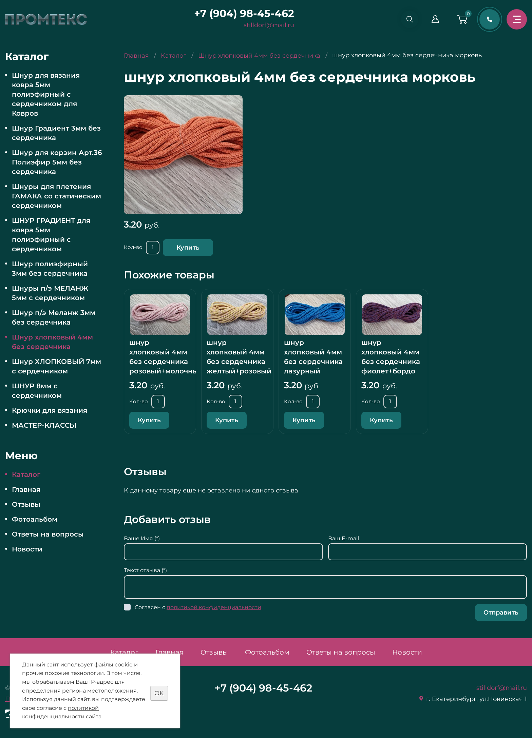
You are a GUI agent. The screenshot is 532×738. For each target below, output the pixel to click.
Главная (26, 489)
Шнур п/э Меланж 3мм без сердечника (53, 317)
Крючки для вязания (49, 410)
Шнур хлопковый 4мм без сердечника (52, 342)
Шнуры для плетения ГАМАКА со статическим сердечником (56, 196)
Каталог (26, 474)
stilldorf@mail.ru (267, 25)
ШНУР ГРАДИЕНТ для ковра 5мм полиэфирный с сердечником (51, 234)
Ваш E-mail (343, 538)
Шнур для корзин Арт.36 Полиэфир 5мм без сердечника (57, 162)
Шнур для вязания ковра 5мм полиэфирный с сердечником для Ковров (46, 94)
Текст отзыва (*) (145, 570)
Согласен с (198, 607)
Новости (27, 549)
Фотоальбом (34, 519)
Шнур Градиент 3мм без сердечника (56, 133)
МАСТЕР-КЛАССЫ (44, 425)
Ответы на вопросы (48, 534)
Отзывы (26, 504)
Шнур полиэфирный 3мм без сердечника (50, 268)
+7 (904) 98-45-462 (243, 13)
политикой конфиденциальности (214, 607)
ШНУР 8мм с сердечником (37, 391)
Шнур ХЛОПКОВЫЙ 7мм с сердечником (56, 366)
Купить (188, 247)
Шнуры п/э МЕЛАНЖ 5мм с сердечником (50, 293)
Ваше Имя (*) (142, 538)
